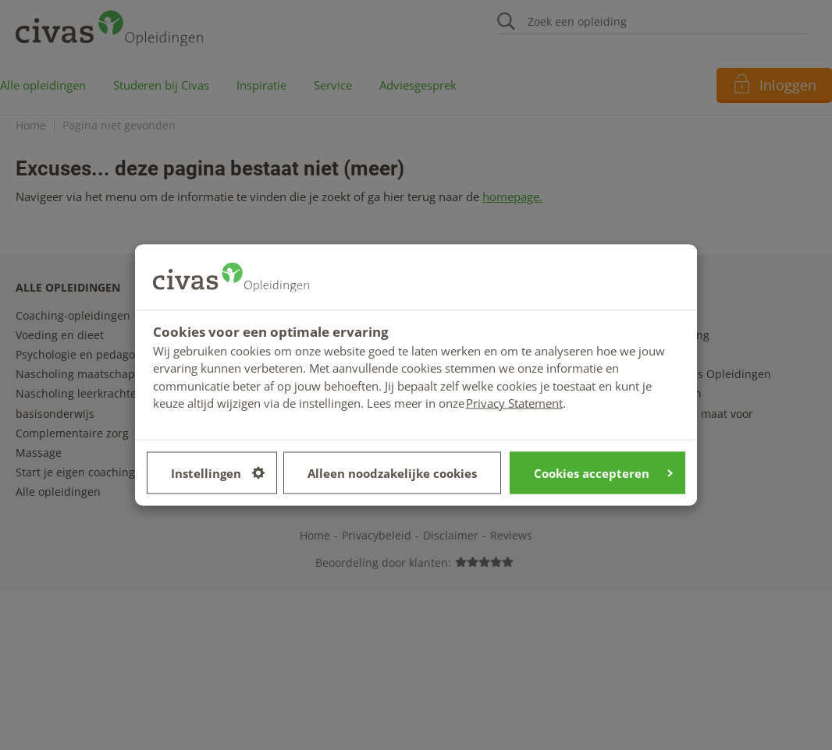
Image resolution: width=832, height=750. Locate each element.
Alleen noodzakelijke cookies (392, 472)
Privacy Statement (514, 403)
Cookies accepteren (603, 472)
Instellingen (218, 472)
